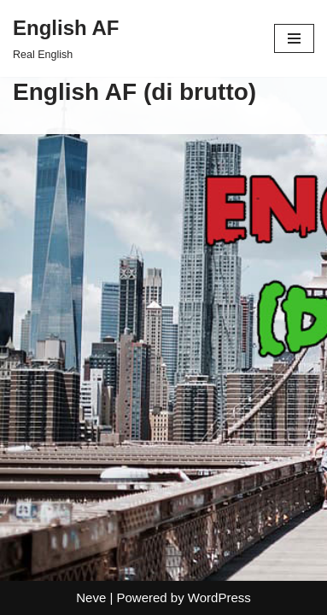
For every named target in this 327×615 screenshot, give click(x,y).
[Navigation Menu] (294, 38)
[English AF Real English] (66, 38)
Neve (91, 597)
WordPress (219, 597)
